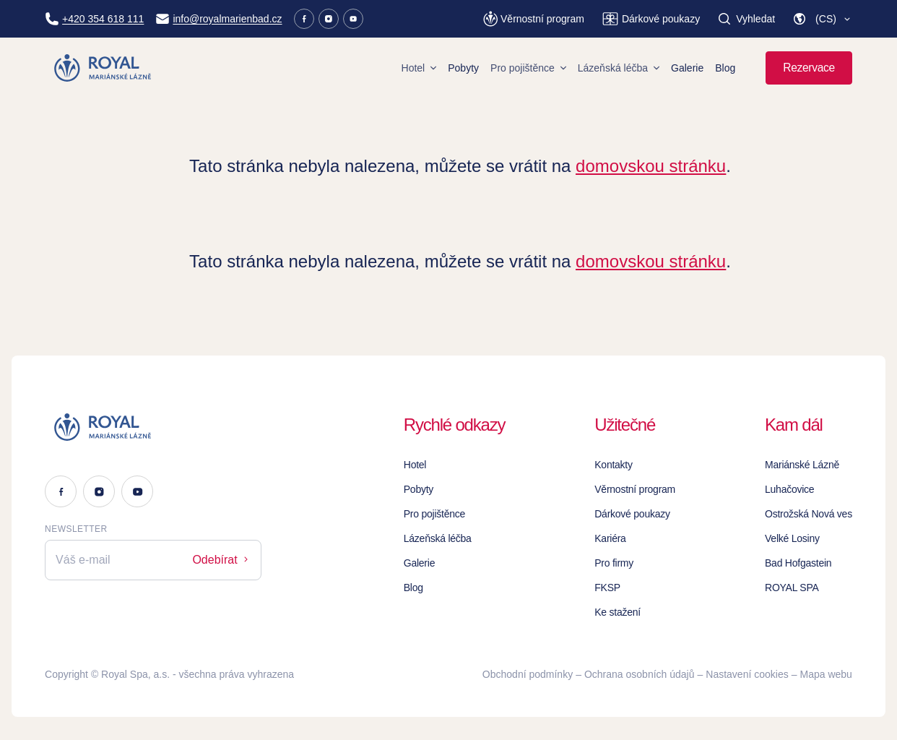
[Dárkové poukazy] (651, 18)
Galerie (687, 68)
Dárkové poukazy (632, 514)
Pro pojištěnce (528, 68)
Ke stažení (617, 612)
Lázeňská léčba (618, 68)
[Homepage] (103, 68)
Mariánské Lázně (802, 464)
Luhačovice (789, 489)
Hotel (419, 68)
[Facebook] (304, 19)
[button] (822, 19)
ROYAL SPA (792, 587)
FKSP (607, 587)
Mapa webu (826, 674)
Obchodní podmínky (527, 674)
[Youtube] (353, 19)
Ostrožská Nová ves (808, 514)
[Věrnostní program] (533, 19)
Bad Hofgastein (798, 563)
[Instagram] (328, 19)
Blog (725, 68)
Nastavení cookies (747, 674)
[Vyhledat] (746, 19)
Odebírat (221, 560)
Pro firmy (613, 563)
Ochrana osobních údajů (639, 674)
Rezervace (809, 67)
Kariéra (609, 538)
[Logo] (153, 427)
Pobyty (463, 68)
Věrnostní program (634, 489)
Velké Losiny (792, 538)
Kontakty (613, 464)
